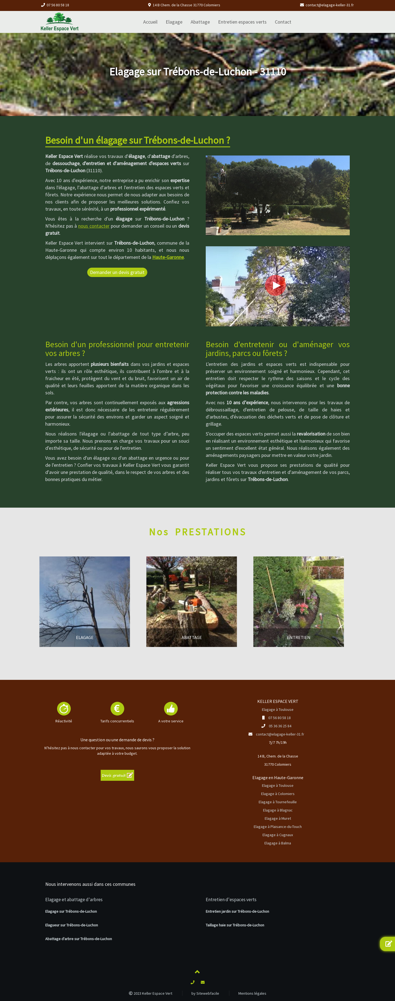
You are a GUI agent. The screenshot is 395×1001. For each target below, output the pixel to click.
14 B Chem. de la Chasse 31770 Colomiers (186, 4)
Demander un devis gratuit (117, 272)
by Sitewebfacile (205, 993)
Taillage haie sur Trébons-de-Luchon (235, 925)
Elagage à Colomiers (278, 793)
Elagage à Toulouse (278, 709)
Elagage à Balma (277, 843)
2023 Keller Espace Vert (150, 993)
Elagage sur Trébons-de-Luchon (71, 911)
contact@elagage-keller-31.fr (330, 4)
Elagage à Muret (278, 818)
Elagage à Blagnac (278, 810)
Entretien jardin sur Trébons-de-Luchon (237, 911)
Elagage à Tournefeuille (278, 801)
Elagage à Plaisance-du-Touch (278, 826)
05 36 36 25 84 (280, 725)
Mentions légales (252, 993)
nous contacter (93, 226)
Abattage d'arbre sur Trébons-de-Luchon (78, 938)
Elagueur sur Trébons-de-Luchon (71, 925)
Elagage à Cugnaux (278, 834)
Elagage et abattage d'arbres (74, 900)
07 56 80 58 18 (58, 4)
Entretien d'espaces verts (231, 900)
